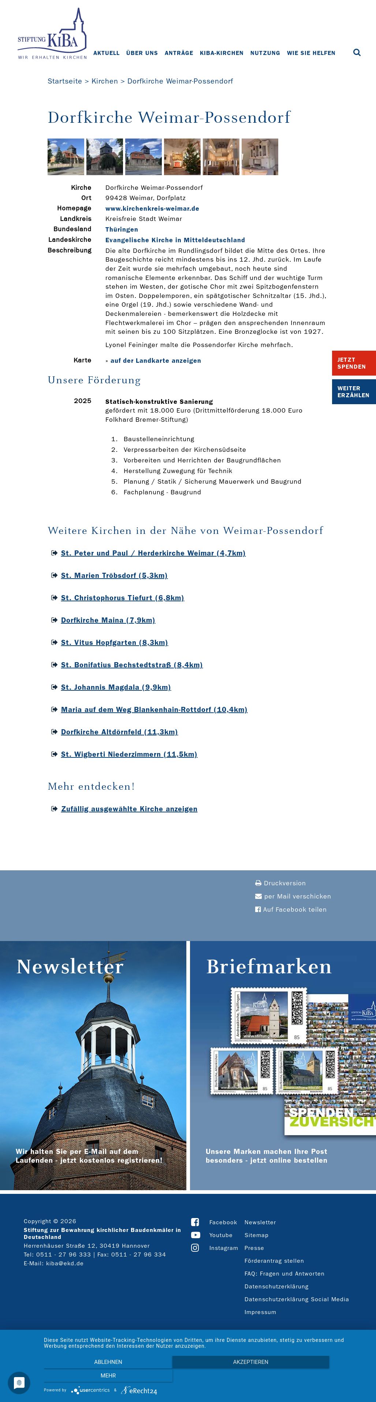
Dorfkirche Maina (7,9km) (108, 620)
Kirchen (105, 81)
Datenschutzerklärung (277, 1286)
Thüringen (121, 229)
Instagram (223, 1247)
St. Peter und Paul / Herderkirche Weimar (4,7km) (153, 553)
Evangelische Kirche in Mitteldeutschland (175, 240)
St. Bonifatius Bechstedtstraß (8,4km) (132, 664)
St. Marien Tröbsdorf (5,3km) (114, 575)
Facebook (223, 1222)
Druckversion (280, 883)
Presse (254, 1247)
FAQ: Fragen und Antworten (285, 1273)
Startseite (65, 81)
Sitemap (257, 1235)
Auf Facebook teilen (291, 910)
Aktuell (107, 52)
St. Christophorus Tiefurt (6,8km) (123, 597)
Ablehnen (93, 1376)
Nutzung (266, 52)
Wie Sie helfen (311, 52)
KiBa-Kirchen (222, 52)
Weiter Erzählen (354, 392)
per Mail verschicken (293, 896)
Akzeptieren (206, 1376)
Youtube (221, 1235)
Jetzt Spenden (352, 363)
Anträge (179, 52)
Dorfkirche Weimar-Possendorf (180, 81)
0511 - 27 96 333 (63, 1254)
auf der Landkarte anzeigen (156, 361)
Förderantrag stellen (274, 1260)
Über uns (143, 52)
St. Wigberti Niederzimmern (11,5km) (129, 754)
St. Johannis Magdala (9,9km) (116, 687)
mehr (320, 1376)
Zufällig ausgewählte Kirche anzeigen (129, 808)
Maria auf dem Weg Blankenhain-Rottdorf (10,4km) (154, 709)
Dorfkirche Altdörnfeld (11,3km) (119, 731)
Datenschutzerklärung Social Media (297, 1299)
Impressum (260, 1312)
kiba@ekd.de (65, 1263)
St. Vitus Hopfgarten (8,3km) (114, 642)
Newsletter (260, 1222)
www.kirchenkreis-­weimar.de (152, 208)
